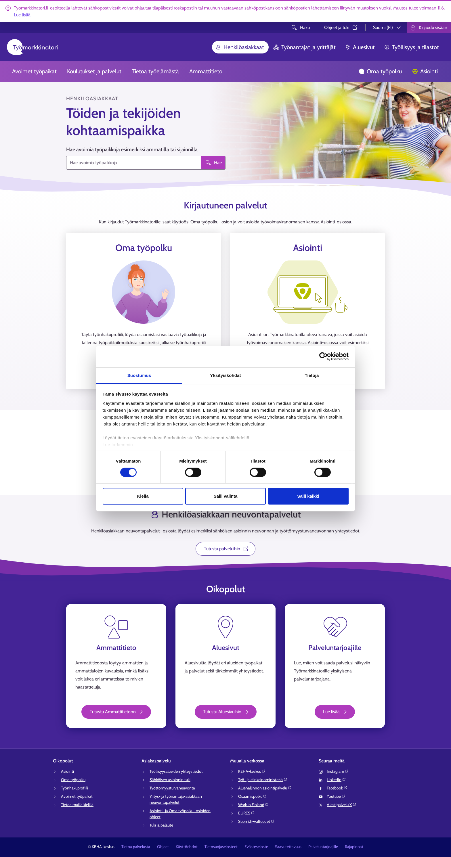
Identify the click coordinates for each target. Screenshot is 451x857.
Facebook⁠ (337, 788)
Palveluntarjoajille (323, 846)
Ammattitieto (205, 71)
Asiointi (425, 71)
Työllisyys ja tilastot (411, 47)
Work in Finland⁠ (253, 804)
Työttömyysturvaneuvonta (172, 788)
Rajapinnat (354, 846)
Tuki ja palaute (161, 825)
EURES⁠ (246, 813)
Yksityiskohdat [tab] (225, 375)
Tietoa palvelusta (135, 846)
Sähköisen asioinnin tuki (170, 779)
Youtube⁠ (336, 796)
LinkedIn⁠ (336, 779)
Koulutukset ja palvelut (94, 71)
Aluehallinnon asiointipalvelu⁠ (265, 788)
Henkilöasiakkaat (239, 47)
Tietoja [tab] (312, 375)
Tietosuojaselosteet (221, 846)
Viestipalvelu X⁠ (341, 804)
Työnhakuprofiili (74, 788)
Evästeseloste (256, 846)
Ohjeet (163, 846)
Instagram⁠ (338, 771)
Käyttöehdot (187, 846)
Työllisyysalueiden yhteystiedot (176, 771)
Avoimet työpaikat (34, 71)
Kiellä (142, 496)
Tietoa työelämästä (155, 71)
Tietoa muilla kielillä (77, 804)
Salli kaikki (308, 496)
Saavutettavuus (288, 846)
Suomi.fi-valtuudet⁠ (256, 821)
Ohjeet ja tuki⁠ (341, 27)
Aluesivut (360, 47)
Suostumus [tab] (139, 375)
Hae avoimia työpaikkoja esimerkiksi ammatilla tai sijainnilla (132, 149)
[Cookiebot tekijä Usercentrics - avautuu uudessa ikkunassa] (323, 356)
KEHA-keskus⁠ (251, 771)
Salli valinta (226, 496)
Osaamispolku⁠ (252, 796)
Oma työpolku (380, 71)
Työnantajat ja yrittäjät (304, 47)
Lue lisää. (22, 15)
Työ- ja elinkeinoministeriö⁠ (262, 779)
